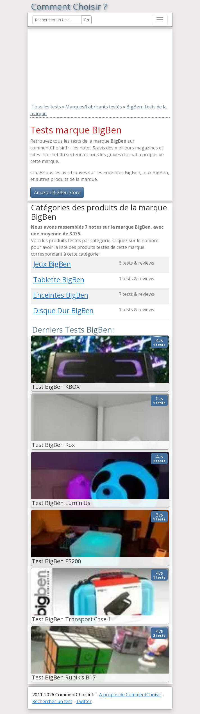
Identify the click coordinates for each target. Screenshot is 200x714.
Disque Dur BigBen (63, 310)
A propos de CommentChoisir (130, 695)
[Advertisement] (66, 64)
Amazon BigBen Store (57, 192)
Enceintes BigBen (60, 295)
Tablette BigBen (58, 279)
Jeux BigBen (52, 264)
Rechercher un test (52, 701)
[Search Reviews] (56, 19)
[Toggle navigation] (160, 19)
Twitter (84, 701)
